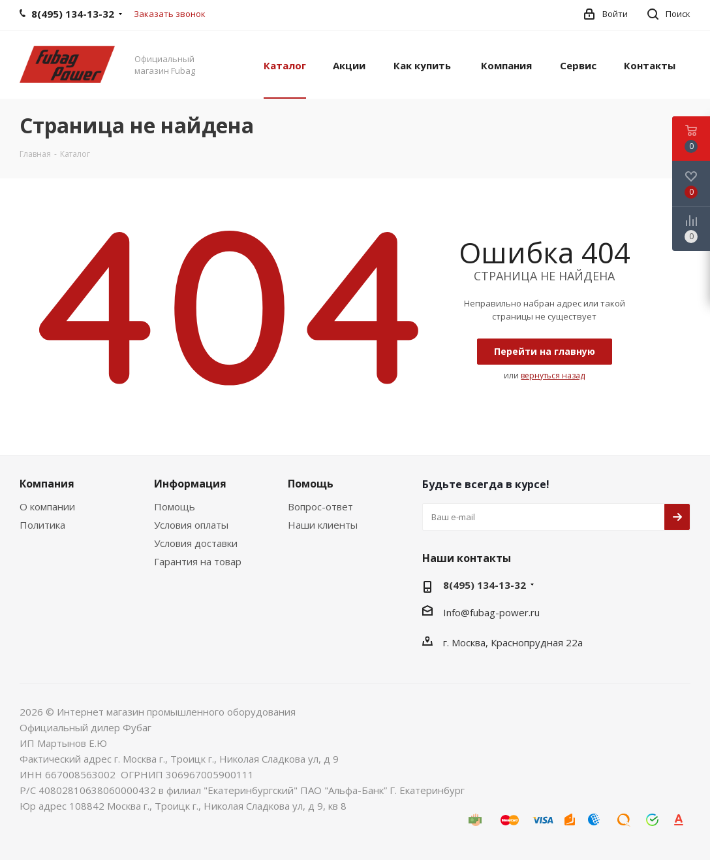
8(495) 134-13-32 (484, 584)
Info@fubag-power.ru (491, 612)
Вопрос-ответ (320, 506)
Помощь (174, 506)
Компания (47, 483)
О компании (47, 506)
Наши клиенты (323, 524)
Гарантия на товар (197, 561)
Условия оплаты (191, 524)
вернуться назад (553, 375)
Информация (190, 483)
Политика (42, 524)
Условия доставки (196, 543)
